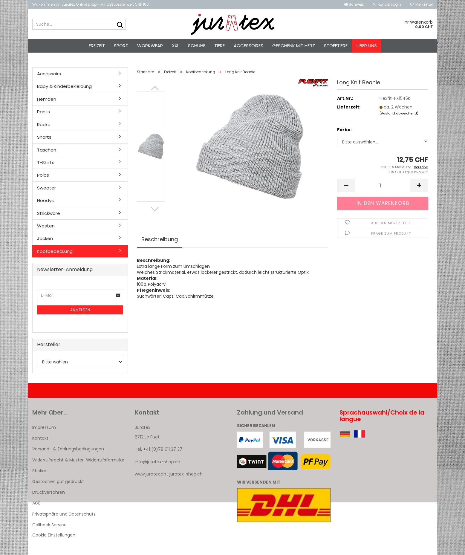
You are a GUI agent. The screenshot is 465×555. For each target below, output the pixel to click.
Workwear (150, 45)
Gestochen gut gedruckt (58, 481)
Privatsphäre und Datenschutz (64, 514)
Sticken (40, 471)
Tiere (219, 45)
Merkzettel (421, 4)
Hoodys (45, 200)
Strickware (48, 213)
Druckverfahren (48, 492)
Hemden (46, 99)
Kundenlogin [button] (387, 4)
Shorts (44, 137)
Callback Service (49, 525)
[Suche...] (120, 24)
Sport (121, 45)
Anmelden (80, 309)
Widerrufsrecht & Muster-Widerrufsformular (78, 460)
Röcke (44, 124)
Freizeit (97, 45)
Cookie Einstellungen (53, 535)
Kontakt (40, 438)
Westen (46, 226)
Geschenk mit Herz (293, 45)
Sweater (46, 188)
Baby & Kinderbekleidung (64, 86)
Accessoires (248, 45)
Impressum (44, 427)
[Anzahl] (382, 185)
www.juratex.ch (150, 474)
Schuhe (196, 45)
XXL (175, 45)
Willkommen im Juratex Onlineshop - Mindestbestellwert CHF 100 (90, 4)
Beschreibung (159, 239)
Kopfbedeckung (55, 251)
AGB (36, 503)
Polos (43, 175)
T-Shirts (45, 162)
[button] (354, 4)
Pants (43, 111)
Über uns (367, 45)
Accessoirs (49, 74)
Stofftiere (336, 45)
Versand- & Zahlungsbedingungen (68, 449)
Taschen (46, 150)
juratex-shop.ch (186, 474)
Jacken (45, 238)
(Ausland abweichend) (399, 113)
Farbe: (344, 130)
